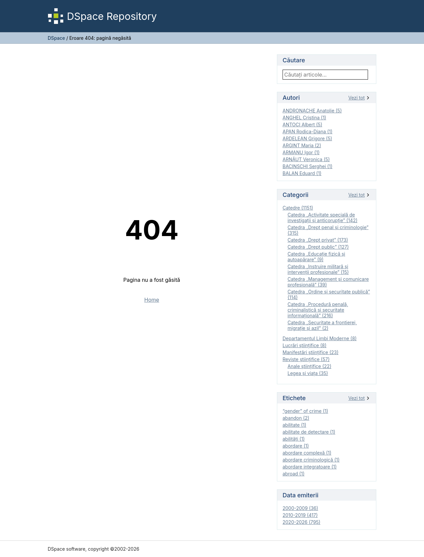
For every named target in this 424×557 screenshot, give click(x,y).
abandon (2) (296, 418)
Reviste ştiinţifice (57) (306, 359)
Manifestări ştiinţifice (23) (311, 352)
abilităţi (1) (294, 439)
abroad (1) (293, 473)
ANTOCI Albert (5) (302, 124)
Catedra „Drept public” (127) (318, 247)
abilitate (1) (294, 425)
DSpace (56, 38)
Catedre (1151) (298, 208)
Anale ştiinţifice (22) (309, 366)
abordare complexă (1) (307, 453)
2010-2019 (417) (300, 515)
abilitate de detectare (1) (309, 432)
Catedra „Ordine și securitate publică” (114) (329, 294)
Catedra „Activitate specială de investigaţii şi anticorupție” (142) (322, 217)
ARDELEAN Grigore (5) (307, 138)
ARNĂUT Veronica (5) (306, 159)
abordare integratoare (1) (310, 466)
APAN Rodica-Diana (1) (308, 131)
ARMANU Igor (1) (301, 152)
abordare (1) (296, 446)
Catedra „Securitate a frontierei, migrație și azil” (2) (322, 325)
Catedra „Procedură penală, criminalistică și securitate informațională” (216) (318, 309)
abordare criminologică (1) (311, 460)
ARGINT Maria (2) (302, 145)
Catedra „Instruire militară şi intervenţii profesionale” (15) (318, 269)
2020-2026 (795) (301, 522)
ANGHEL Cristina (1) (304, 117)
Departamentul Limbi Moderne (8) (320, 338)
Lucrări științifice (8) (305, 345)
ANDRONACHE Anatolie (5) (312, 110)
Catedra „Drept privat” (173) (318, 240)
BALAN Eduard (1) (302, 173)
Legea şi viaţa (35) (308, 373)
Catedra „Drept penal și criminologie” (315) (328, 230)
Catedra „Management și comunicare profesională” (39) (328, 281)
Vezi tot (359, 97)
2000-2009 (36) (300, 508)
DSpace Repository (102, 16)
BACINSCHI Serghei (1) (308, 166)
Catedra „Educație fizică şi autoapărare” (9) (316, 256)
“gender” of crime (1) (305, 411)
